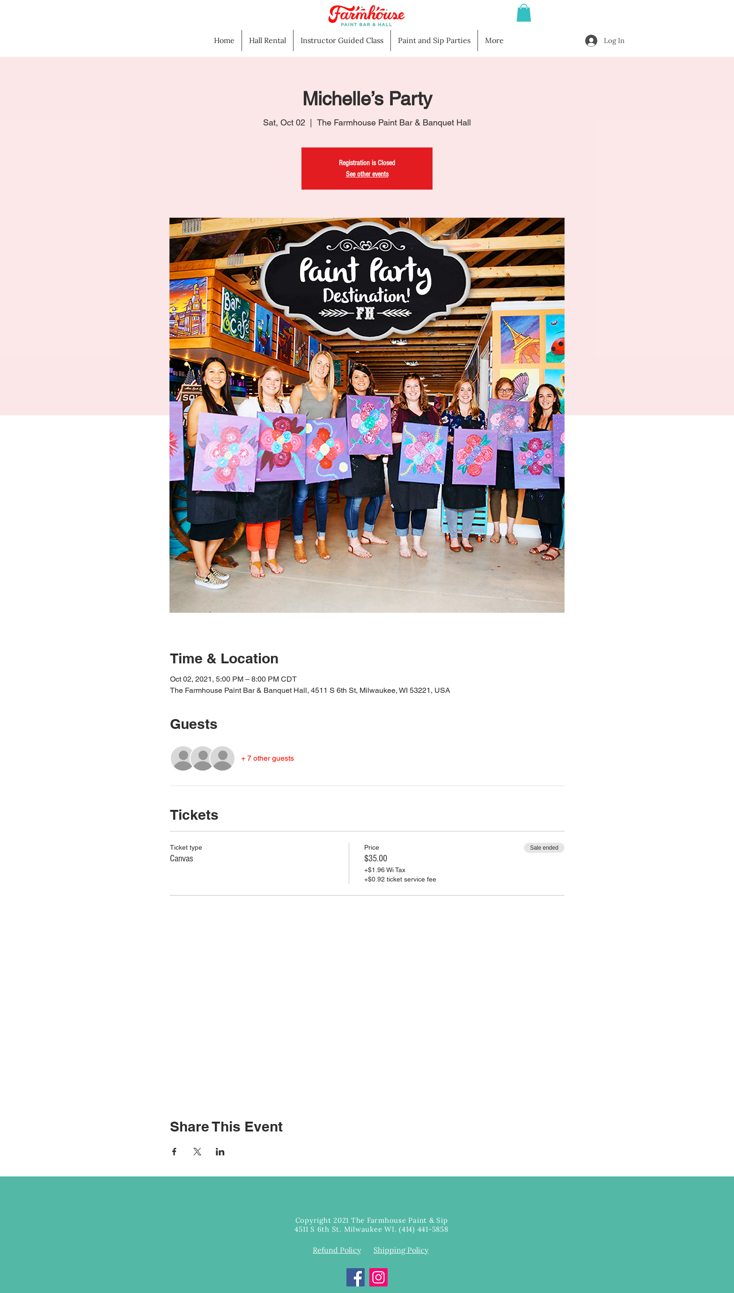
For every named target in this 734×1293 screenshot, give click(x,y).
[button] (523, 13)
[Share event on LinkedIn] (220, 1151)
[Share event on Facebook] (174, 1151)
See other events (367, 174)
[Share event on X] (197, 1151)
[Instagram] (378, 1277)
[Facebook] (355, 1277)
